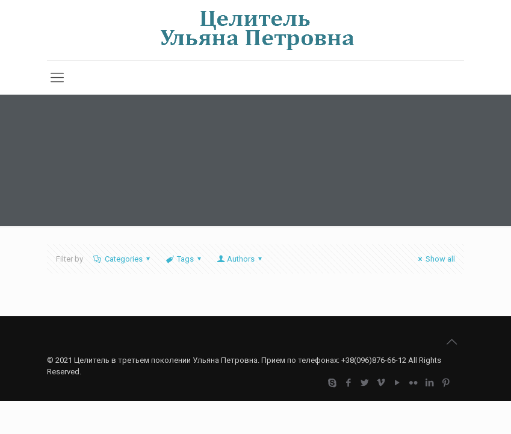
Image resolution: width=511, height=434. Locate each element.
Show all (435, 258)
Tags (184, 258)
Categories (122, 258)
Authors (240, 258)
